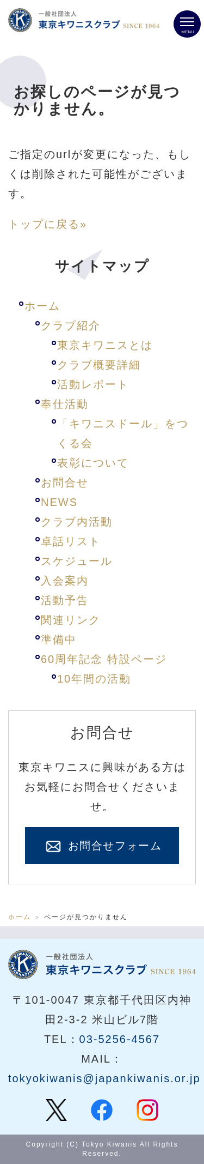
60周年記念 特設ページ (104, 659)
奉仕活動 (65, 404)
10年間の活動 (94, 679)
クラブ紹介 (71, 325)
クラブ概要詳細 (99, 365)
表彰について (93, 463)
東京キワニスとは (105, 345)
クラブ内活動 (77, 522)
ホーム (42, 306)
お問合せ (65, 482)
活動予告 (65, 600)
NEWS (59, 502)
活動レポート (93, 384)
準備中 (59, 640)
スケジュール (77, 561)
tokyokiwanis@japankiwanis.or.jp (104, 1078)
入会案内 (65, 581)
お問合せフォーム (102, 847)
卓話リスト (71, 541)
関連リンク (71, 620)
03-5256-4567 (119, 1039)
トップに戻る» (47, 224)
